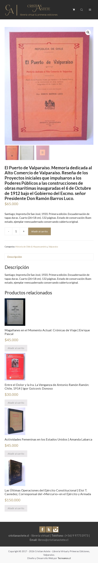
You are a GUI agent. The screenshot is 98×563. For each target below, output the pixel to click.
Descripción (14, 256)
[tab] (49, 256)
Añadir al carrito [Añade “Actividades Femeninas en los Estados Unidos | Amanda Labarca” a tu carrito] (16, 453)
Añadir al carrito (39, 231)
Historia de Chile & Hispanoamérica (31, 246)
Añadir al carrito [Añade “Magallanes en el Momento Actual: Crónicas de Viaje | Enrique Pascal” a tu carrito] (16, 348)
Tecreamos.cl (64, 558)
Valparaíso (53, 246)
